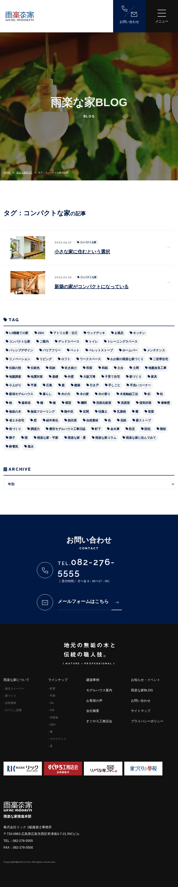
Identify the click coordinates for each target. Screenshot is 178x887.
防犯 (147, 429)
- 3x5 (51, 710)
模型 (68, 403)
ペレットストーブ (101, 350)
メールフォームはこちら (88, 601)
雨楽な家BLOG (24, 172)
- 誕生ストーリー (14, 688)
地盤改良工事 (157, 368)
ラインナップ (58, 680)
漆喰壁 (165, 403)
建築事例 (92, 680)
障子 (12, 437)
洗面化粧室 (103, 403)
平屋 (34, 385)
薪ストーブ (143, 420)
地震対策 (37, 376)
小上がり (15, 385)
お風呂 (119, 333)
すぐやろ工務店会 (99, 721)
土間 (136, 368)
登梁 (151, 411)
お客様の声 (94, 700)
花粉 (123, 420)
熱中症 (68, 411)
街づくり (15, 429)
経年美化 (52, 420)
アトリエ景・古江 (65, 333)
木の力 (65, 394)
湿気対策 (145, 403)
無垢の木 (15, 411)
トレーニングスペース (122, 341)
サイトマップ (140, 711)
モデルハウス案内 (99, 690)
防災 (132, 429)
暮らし (47, 394)
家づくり (135, 376)
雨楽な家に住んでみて (141, 437)
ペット (74, 350)
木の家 (84, 394)
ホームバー (129, 350)
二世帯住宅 (160, 359)
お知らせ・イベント (145, 680)
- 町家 (51, 688)
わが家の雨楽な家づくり (126, 359)
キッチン (139, 333)
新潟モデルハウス (21, 394)
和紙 (105, 368)
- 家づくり (9, 695)
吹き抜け (71, 368)
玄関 (86, 411)
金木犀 (114, 429)
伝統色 (35, 368)
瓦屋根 (121, 411)
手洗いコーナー (140, 385)
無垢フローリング (43, 411)
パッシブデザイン (21, 350)
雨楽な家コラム (105, 437)
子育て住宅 (112, 376)
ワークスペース (90, 359)
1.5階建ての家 (18, 333)
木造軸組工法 (129, 394)
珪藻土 (102, 411)
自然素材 (92, 420)
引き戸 (94, 385)
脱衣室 (72, 420)
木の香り (104, 394)
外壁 (71, 376)
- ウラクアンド (57, 739)
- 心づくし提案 (12, 710)
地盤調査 (15, 376)
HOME (6, 172)
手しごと (114, 385)
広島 (49, 385)
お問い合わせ (129, 15)
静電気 (13, 446)
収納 (52, 368)
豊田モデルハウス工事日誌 (67, 429)
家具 (154, 376)
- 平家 (51, 695)
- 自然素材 (9, 703)
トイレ (93, 341)
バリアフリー (52, 350)
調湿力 (35, 429)
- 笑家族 (53, 717)
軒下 (98, 429)
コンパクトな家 (19, 341)
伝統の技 (15, 368)
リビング (46, 359)
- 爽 (50, 731)
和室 (89, 368)
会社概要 (92, 711)
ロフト (65, 359)
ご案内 (44, 341)
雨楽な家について (16, 680)
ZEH (41, 333)
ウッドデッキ (96, 333)
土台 (120, 368)
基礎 (55, 376)
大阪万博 (89, 376)
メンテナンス (156, 350)
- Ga (51, 703)
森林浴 (26, 403)
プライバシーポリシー (147, 721)
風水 (31, 446)
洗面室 (125, 403)
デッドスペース (68, 341)
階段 (163, 429)
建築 (77, 385)
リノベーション (19, 359)
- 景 (50, 746)
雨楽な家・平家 (47, 437)
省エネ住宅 (16, 420)
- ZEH (51, 724)
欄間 (84, 403)
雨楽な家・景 (77, 437)
